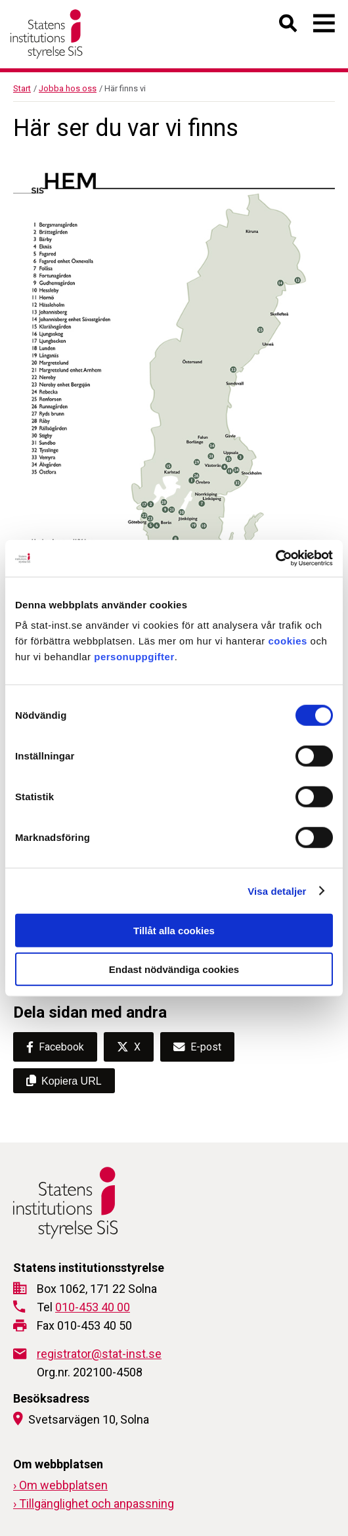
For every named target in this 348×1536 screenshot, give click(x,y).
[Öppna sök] (288, 26)
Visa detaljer (277, 890)
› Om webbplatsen (60, 1485)
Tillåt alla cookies (174, 930)
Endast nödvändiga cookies (174, 968)
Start (22, 88)
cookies (288, 640)
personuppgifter (134, 656)
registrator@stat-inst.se (99, 1354)
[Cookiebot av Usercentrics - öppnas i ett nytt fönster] (275, 558)
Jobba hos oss (68, 88)
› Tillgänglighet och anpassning (93, 1503)
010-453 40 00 (92, 1307)
